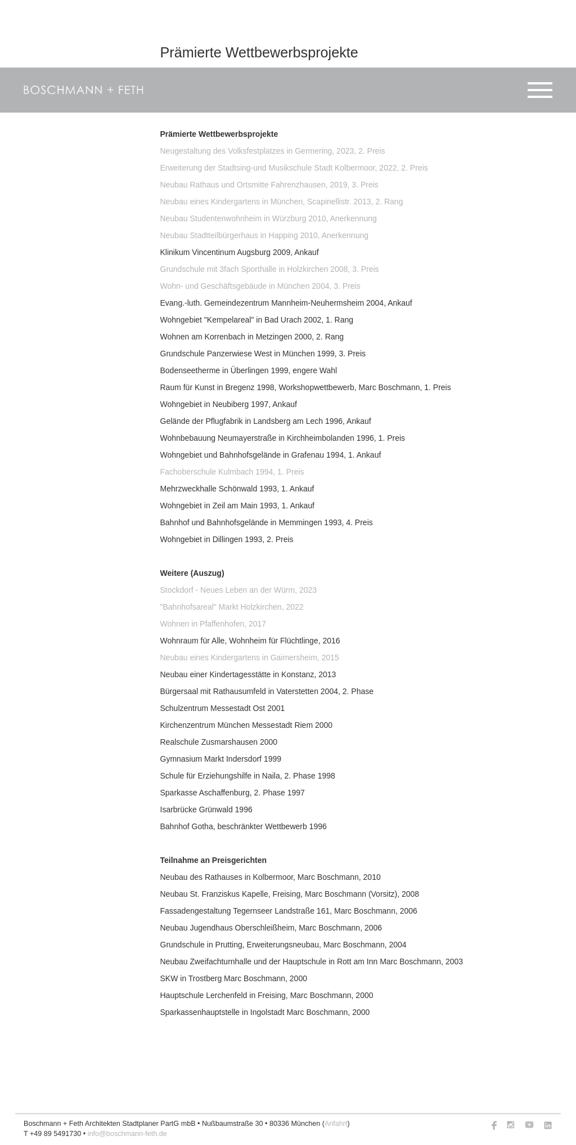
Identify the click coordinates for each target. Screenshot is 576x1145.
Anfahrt (336, 1124)
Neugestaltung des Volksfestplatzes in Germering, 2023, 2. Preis (272, 150)
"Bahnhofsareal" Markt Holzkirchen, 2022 (232, 606)
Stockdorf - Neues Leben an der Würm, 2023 (238, 589)
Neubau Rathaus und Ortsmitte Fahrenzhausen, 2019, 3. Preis (269, 184)
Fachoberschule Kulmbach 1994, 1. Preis (232, 471)
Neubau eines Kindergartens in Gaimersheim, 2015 (249, 657)
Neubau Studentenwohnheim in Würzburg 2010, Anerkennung (268, 218)
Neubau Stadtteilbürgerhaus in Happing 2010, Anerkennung (264, 235)
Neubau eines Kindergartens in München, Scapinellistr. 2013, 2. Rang (281, 201)
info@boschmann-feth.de (127, 1134)
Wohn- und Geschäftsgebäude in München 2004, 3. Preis (260, 285)
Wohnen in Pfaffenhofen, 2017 (213, 623)
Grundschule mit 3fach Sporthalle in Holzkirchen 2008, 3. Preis (269, 269)
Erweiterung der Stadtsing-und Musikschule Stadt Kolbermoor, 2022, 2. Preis (294, 167)
